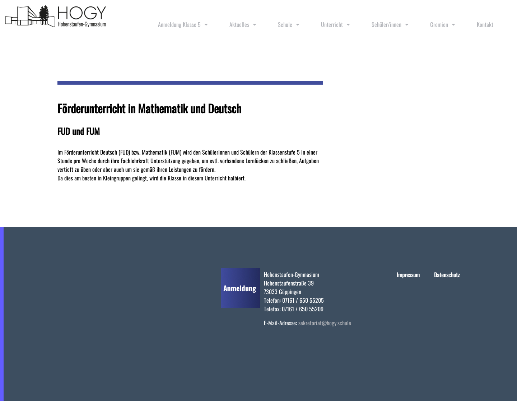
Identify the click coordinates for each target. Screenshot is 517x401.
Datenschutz (447, 274)
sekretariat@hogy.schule (324, 323)
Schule (288, 24)
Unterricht (335, 24)
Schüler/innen (390, 24)
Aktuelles (242, 24)
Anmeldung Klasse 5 (183, 24)
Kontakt (485, 24)
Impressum (408, 274)
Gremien (442, 24)
